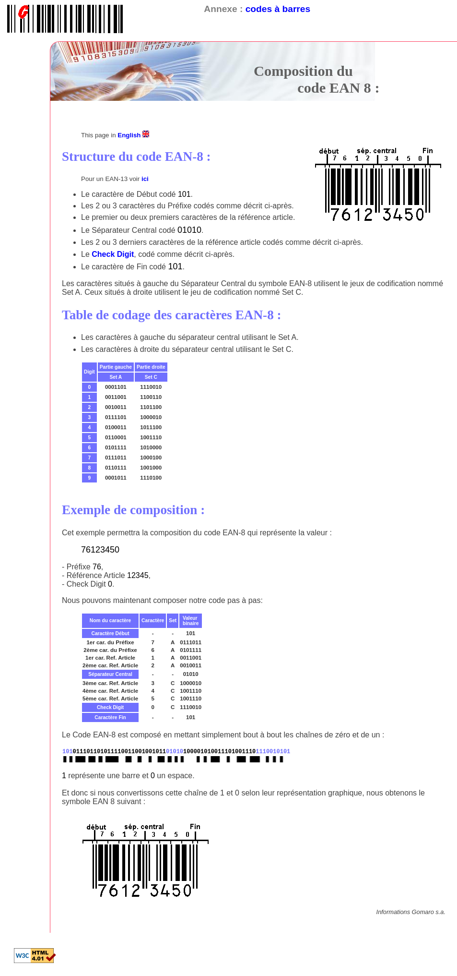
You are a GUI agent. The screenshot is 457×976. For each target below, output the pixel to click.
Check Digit (113, 254)
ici (145, 178)
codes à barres (278, 9)
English (133, 135)
